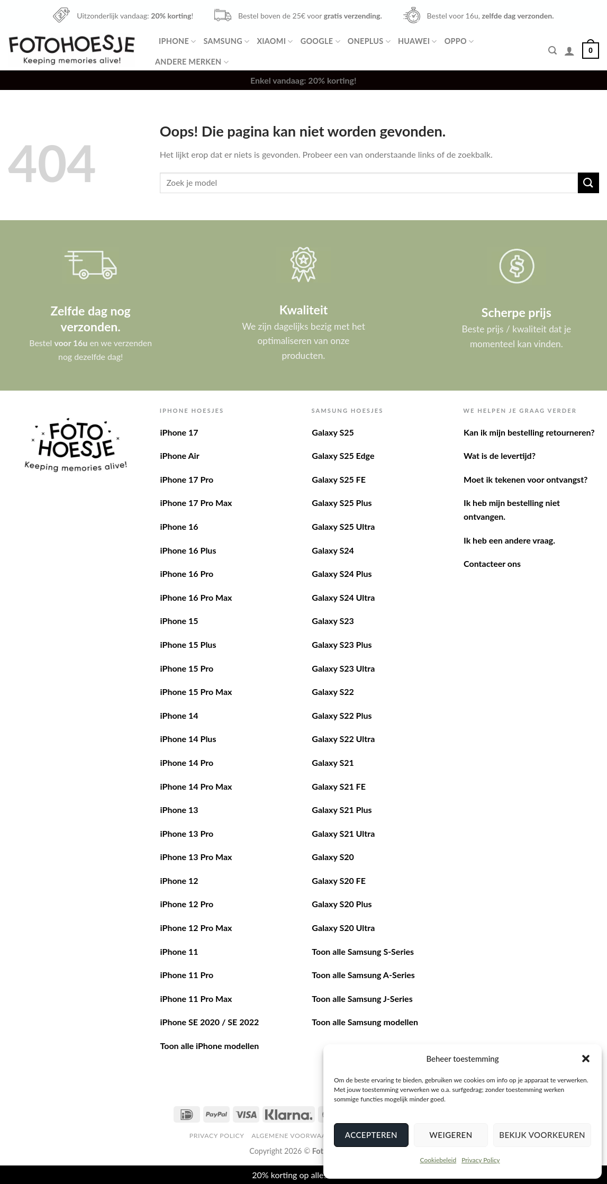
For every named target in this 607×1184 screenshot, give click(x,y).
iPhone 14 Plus (188, 739)
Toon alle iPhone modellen (209, 1046)
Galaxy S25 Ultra (343, 526)
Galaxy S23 (333, 621)
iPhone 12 (179, 880)
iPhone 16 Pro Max (196, 597)
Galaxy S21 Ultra (343, 833)
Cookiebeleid (438, 1160)
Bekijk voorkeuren (542, 1135)
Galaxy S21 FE (339, 786)
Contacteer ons (492, 563)
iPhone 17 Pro (187, 479)
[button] (586, 1058)
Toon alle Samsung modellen (365, 1022)
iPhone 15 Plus (188, 644)
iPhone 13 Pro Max (196, 857)
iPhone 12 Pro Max (196, 928)
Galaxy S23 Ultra (343, 668)
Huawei (417, 42)
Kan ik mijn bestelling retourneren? (529, 432)
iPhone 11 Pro (187, 975)
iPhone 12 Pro (187, 904)
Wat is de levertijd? (500, 455)
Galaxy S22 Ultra (343, 739)
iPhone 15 (179, 621)
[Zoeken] (552, 50)
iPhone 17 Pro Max (196, 503)
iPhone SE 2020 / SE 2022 (209, 1022)
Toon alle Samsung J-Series (362, 998)
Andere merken (192, 62)
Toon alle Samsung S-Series (363, 951)
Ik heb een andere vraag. (509, 540)
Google (320, 42)
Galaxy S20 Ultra (343, 928)
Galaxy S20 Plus (342, 904)
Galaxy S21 (333, 762)
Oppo (459, 42)
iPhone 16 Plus (188, 550)
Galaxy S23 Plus (342, 644)
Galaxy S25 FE (339, 479)
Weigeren (450, 1135)
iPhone (177, 42)
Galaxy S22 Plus (342, 715)
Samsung (226, 42)
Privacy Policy (480, 1160)
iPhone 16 (179, 526)
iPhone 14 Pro (187, 762)
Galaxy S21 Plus (342, 810)
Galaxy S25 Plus (342, 503)
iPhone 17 (179, 432)
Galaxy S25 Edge (343, 455)
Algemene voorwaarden (298, 1136)
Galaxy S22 (333, 691)
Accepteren (371, 1135)
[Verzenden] (588, 183)
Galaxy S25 (333, 432)
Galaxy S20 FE (339, 880)
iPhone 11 (179, 951)
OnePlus (369, 42)
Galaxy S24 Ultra (343, 597)
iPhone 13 (179, 810)
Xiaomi (275, 42)
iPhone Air (180, 455)
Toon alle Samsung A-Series (363, 975)
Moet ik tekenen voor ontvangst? (525, 479)
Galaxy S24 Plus (342, 573)
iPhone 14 (179, 715)
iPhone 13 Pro (187, 833)
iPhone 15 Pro (187, 668)
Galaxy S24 (333, 550)
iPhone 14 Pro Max (196, 786)
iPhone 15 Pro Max (196, 691)
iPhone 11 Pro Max (196, 998)
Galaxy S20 (333, 857)
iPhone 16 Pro (187, 573)
